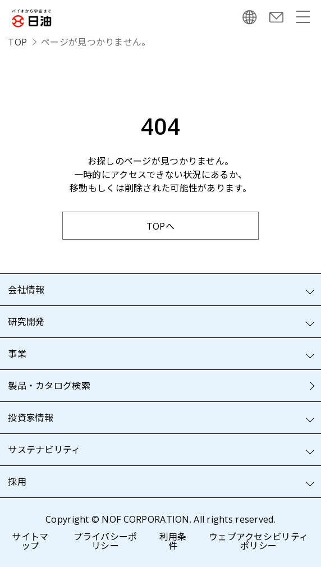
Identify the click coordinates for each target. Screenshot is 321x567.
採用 (17, 481)
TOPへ (160, 226)
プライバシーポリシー (105, 541)
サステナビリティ (44, 449)
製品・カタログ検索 (49, 385)
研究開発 (26, 321)
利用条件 (173, 541)
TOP (17, 42)
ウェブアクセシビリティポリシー (258, 541)
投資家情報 (30, 417)
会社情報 (26, 290)
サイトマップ (30, 541)
